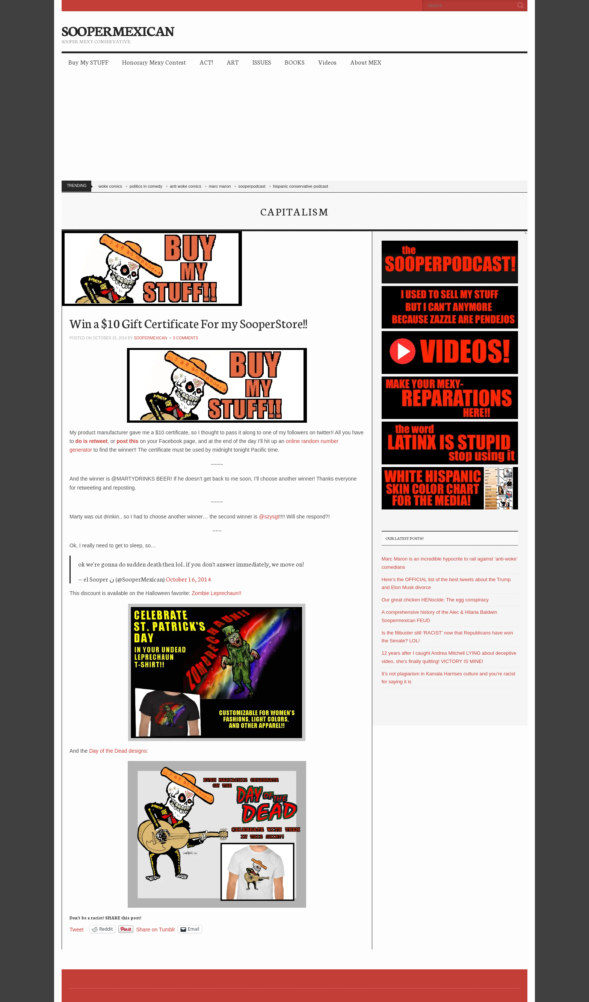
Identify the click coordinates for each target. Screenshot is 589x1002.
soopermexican (150, 338)
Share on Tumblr (155, 929)
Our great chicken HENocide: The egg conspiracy (435, 600)
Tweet (76, 929)
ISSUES (261, 61)
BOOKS (295, 61)
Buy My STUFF (88, 61)
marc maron (220, 186)
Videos (327, 61)
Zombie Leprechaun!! (216, 593)
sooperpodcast (251, 186)
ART (233, 61)
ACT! (206, 61)
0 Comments (185, 338)
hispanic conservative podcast (300, 186)
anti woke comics (185, 186)
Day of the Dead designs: (118, 751)
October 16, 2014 (188, 578)
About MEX (365, 61)
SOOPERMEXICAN (118, 30)
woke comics (110, 186)
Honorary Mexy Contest (154, 61)
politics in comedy (146, 186)
